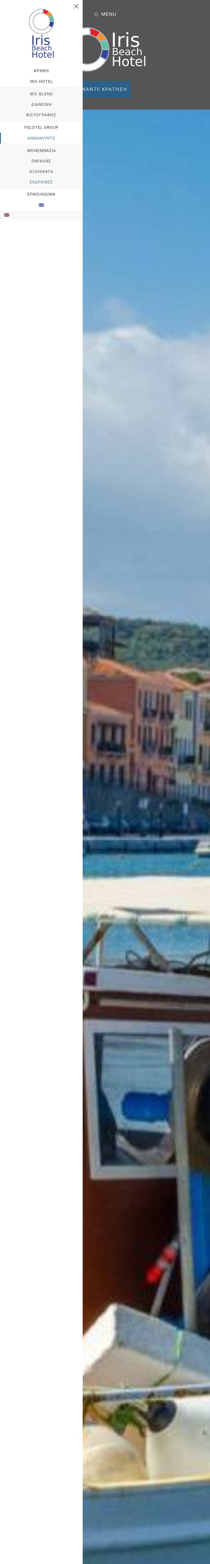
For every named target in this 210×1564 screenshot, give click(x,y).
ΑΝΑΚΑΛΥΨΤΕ (41, 138)
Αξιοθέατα (41, 171)
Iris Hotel (41, 81)
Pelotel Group (41, 127)
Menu (104, 14)
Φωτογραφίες (41, 114)
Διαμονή (41, 104)
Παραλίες (41, 161)
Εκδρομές (41, 182)
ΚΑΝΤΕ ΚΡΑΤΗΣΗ (105, 89)
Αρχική (41, 70)
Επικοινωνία (41, 194)
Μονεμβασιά (41, 150)
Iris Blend (41, 93)
